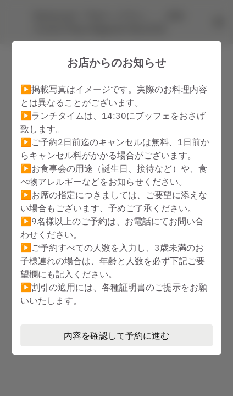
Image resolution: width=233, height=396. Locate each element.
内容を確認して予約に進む (116, 335)
